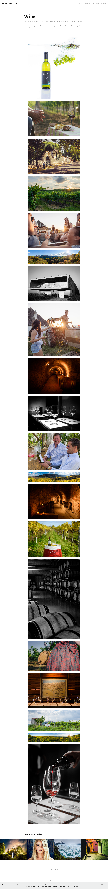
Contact (103, 3)
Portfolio (87, 3)
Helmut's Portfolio (10, 3)
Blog (97, 3)
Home (80, 3)
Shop (93, 3)
